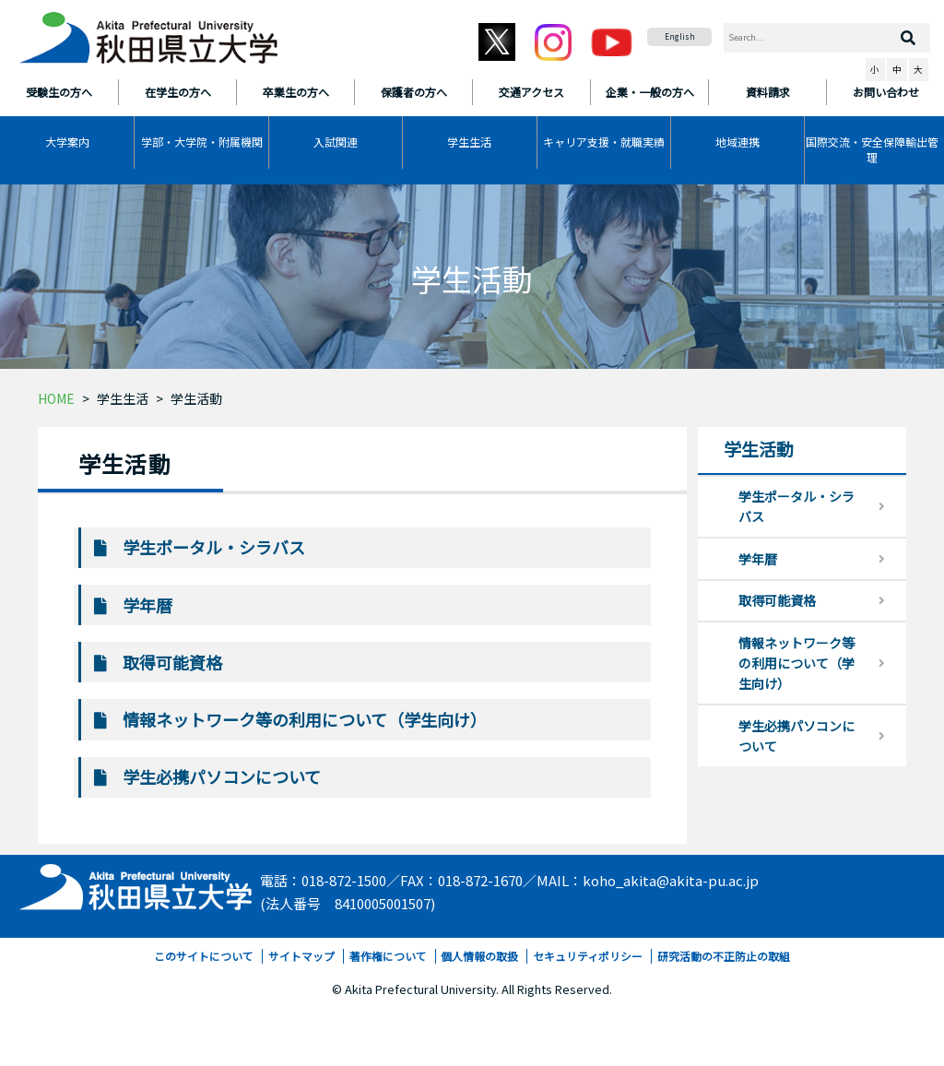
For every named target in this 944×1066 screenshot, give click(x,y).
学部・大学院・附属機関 (202, 141)
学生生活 (469, 141)
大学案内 (67, 141)
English (680, 36)
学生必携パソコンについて (222, 776)
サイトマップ (301, 956)
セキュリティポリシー (588, 956)
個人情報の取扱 (479, 956)
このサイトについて (204, 956)
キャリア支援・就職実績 (604, 141)
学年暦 (147, 605)
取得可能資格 (172, 662)
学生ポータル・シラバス (214, 547)
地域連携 (737, 141)
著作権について (388, 956)
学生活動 (196, 398)
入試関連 (335, 141)
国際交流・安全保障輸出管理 (872, 149)
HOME (56, 398)
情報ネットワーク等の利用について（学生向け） (305, 719)
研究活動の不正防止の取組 (723, 956)
